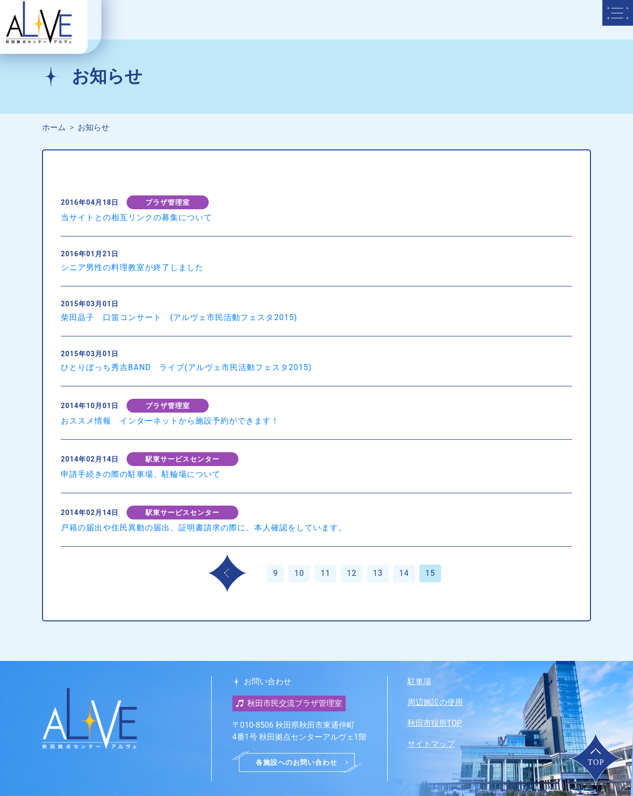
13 (378, 573)
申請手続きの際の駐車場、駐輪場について (141, 474)
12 (352, 573)
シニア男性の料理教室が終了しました (132, 267)
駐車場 (419, 681)
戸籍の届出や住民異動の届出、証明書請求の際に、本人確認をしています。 (204, 527)
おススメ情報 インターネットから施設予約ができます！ (170, 420)
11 (325, 573)
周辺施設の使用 (435, 702)
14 (404, 573)
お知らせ (93, 127)
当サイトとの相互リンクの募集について (136, 217)
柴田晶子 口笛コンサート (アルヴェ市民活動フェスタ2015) (179, 317)
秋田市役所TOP (434, 723)
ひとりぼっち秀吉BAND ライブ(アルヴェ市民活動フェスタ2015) (186, 367)
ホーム (54, 127)
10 (299, 573)
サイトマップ (431, 744)
